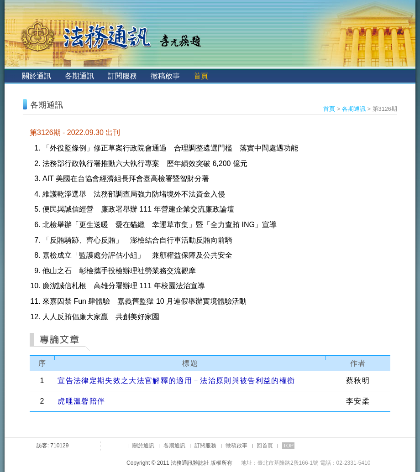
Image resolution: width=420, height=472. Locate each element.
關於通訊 (36, 76)
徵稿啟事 (165, 76)
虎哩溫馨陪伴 (81, 401)
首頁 (201, 76)
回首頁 (265, 445)
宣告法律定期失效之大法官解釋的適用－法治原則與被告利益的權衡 (176, 380)
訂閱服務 (122, 76)
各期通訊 (79, 76)
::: (12, 76)
